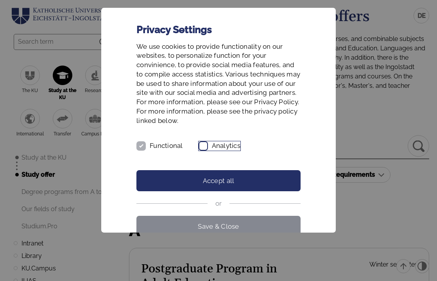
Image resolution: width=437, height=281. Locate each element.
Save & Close (218, 226)
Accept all (219, 181)
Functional (166, 145)
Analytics (226, 145)
